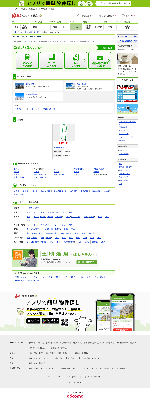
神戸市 (53, 233)
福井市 (76, 174)
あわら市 (17, 169)
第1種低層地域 (49, 109)
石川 (57, 225)
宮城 (49, 212)
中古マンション (38, 277)
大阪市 (34, 233)
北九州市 (35, 242)
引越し (36, 368)
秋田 (35, 212)
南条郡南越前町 (40, 174)
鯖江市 (96, 172)
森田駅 (16, 191)
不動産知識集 (122, 146)
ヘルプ (68, 377)
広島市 (34, 238)
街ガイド (87, 368)
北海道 (29, 208)
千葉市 (91, 217)
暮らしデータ (124, 134)
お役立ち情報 (15, 368)
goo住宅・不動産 (16, 342)
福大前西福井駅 (60, 191)
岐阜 (66, 229)
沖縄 (103, 242)
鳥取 (64, 238)
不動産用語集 (124, 154)
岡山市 (48, 238)
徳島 (78, 238)
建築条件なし (20, 109)
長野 (28, 225)
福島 (71, 212)
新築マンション (21, 277)
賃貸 (88, 277)
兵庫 (48, 233)
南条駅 (107, 191)
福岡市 (43, 242)
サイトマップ (87, 377)
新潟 (42, 225)
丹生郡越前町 (59, 174)
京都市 (68, 233)
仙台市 (55, 212)
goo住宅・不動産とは (36, 343)
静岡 (44, 229)
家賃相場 (122, 130)
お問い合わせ (76, 377)
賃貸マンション (68, 353)
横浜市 (43, 217)
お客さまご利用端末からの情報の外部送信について (64, 343)
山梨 (35, 225)
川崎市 (50, 217)
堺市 (40, 233)
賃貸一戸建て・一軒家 (53, 353)
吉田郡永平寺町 (40, 177)
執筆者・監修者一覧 (111, 368)
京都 (62, 233)
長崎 (59, 242)
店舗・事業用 (100, 277)
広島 (28, 238)
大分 (80, 242)
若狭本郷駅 (96, 191)
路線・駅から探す (27, 60)
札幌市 (36, 208)
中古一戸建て (69, 277)
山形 (64, 212)
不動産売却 (33, 363)
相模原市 (58, 217)
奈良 (83, 233)
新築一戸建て (54, 277)
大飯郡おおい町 (80, 169)
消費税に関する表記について (61, 348)
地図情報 (122, 140)
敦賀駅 (25, 191)
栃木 (107, 217)
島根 (71, 238)
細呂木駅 (73, 191)
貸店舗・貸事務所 (125, 167)
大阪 (28, 233)
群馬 (28, 220)
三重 (73, 229)
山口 (57, 238)
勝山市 (56, 172)
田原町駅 (84, 191)
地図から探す (75, 60)
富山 (64, 225)
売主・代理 (34, 109)
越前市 (56, 169)
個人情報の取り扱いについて (39, 348)
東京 (28, 217)
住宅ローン (95, 358)
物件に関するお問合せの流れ (94, 343)
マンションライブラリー (127, 137)
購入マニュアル (124, 150)
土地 (81, 277)
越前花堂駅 (45, 191)
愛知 (28, 229)
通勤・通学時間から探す (99, 60)
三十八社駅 (18, 195)
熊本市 (71, 242)
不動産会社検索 (124, 127)
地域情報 (121, 118)
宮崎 (87, 242)
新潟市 (48, 225)
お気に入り (127, 36)
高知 (99, 238)
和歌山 (91, 233)
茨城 (100, 217)
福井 (71, 225)
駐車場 (77, 353)
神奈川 (36, 217)
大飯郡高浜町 (99, 169)
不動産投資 (19, 280)
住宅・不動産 (33, 280)
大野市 (16, 172)
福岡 (28, 242)
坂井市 (76, 172)
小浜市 (36, 172)
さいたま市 (75, 217)
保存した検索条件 (127, 41)
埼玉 (68, 217)
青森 (28, 212)
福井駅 (34, 191)
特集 (30, 368)
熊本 (66, 242)
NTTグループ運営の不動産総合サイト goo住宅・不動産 (33, 9)
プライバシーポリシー (56, 377)
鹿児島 (95, 242)
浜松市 (57, 229)
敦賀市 (16, 174)
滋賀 (76, 233)
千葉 (86, 217)
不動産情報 (122, 159)
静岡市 (50, 229)
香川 (85, 238)
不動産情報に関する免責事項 (126, 343)
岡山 (42, 238)
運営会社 (97, 377)
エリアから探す (51, 60)
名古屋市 (35, 229)
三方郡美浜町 (19, 177)
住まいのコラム (97, 368)
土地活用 (42, 363)
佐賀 (52, 242)
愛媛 (92, 238)
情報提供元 (110, 343)
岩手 (42, 212)
